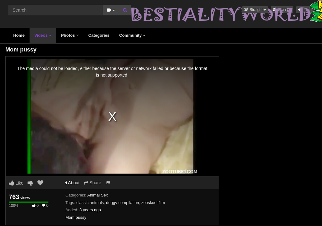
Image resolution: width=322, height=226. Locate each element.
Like (16, 183)
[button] (255, 9)
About (72, 182)
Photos (70, 35)
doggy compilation (122, 202)
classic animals (90, 202)
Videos (42, 35)
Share (92, 182)
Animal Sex (97, 195)
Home (19, 35)
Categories (98, 35)
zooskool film (153, 202)
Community (132, 35)
